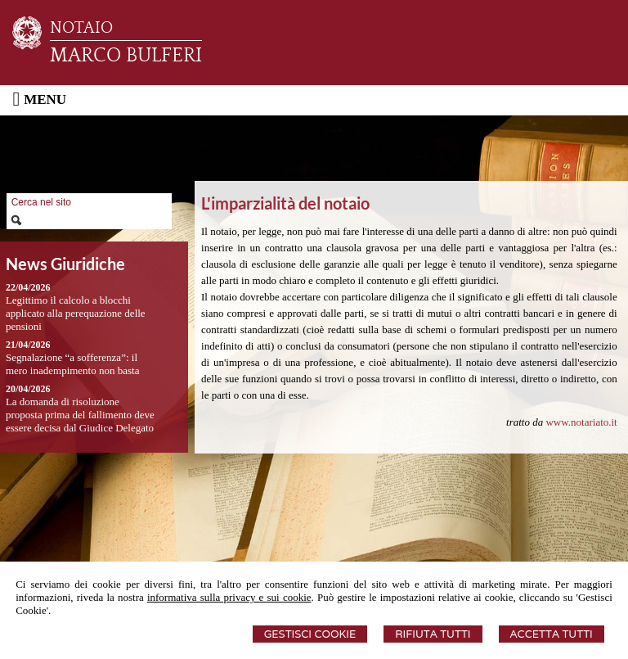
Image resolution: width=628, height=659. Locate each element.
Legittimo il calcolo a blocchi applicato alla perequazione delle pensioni (76, 313)
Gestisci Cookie (310, 634)
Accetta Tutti (551, 634)
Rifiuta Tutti (432, 634)
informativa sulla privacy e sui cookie (229, 597)
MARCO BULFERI (126, 55)
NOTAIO (81, 28)
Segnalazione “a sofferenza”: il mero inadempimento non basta (73, 364)
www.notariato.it (581, 422)
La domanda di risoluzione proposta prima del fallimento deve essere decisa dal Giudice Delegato (80, 414)
